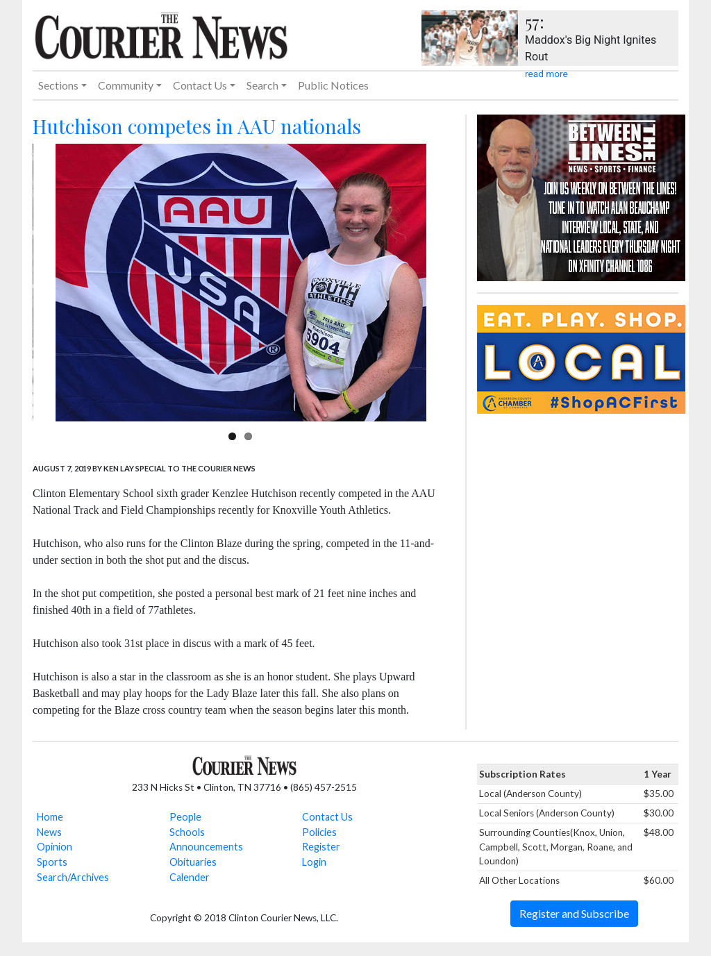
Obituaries (193, 862)
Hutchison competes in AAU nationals (197, 126)
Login (314, 862)
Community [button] (125, 85)
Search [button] (262, 85)
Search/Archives (73, 877)
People (185, 817)
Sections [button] (58, 85)
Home (50, 817)
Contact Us (327, 817)
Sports (52, 862)
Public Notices (333, 85)
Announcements (206, 847)
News (49, 832)
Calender (189, 877)
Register (321, 847)
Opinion (54, 847)
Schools (187, 832)
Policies (319, 832)
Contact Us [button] (200, 85)
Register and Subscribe (574, 913)
